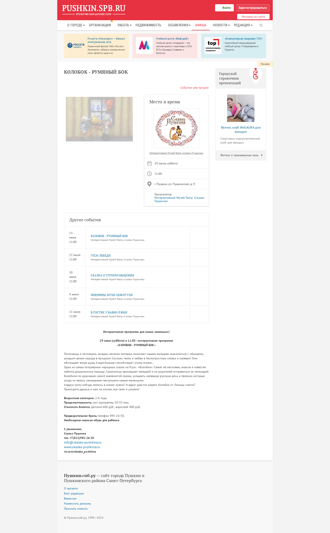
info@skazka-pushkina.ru (82, 442)
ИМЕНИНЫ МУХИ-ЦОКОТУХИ (112, 295)
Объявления (178, 25)
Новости (220, 25)
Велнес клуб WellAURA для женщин (240, 129)
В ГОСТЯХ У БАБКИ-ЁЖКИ (109, 312)
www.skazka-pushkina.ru (82, 447)
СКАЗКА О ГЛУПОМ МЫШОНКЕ (112, 275)
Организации (100, 25)
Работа (123, 25)
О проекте (71, 488)
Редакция (242, 25)
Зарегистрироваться (252, 8)
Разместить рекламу (77, 503)
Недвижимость (148, 25)
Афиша (200, 25)
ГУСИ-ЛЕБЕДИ (100, 255)
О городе (74, 25)
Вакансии (70, 498)
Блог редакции (74, 493)
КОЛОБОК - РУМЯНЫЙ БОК (109, 236)
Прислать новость (76, 508)
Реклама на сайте (253, 17)
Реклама (265, 64)
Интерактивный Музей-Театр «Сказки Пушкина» (176, 153)
